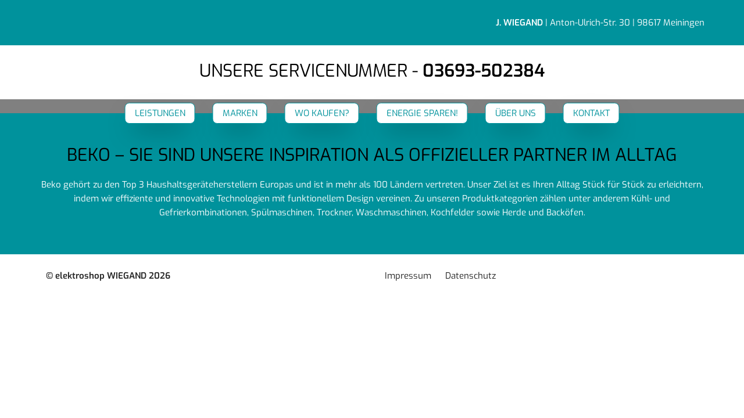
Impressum (408, 276)
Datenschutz (470, 276)
